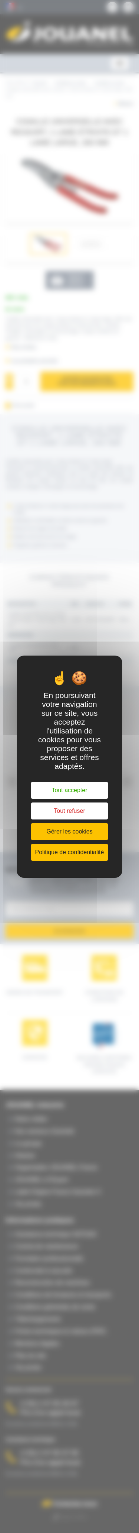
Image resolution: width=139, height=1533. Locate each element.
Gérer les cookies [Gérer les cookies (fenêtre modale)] (69, 831)
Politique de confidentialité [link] (69, 852)
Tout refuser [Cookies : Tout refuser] (69, 811)
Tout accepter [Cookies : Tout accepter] (69, 790)
